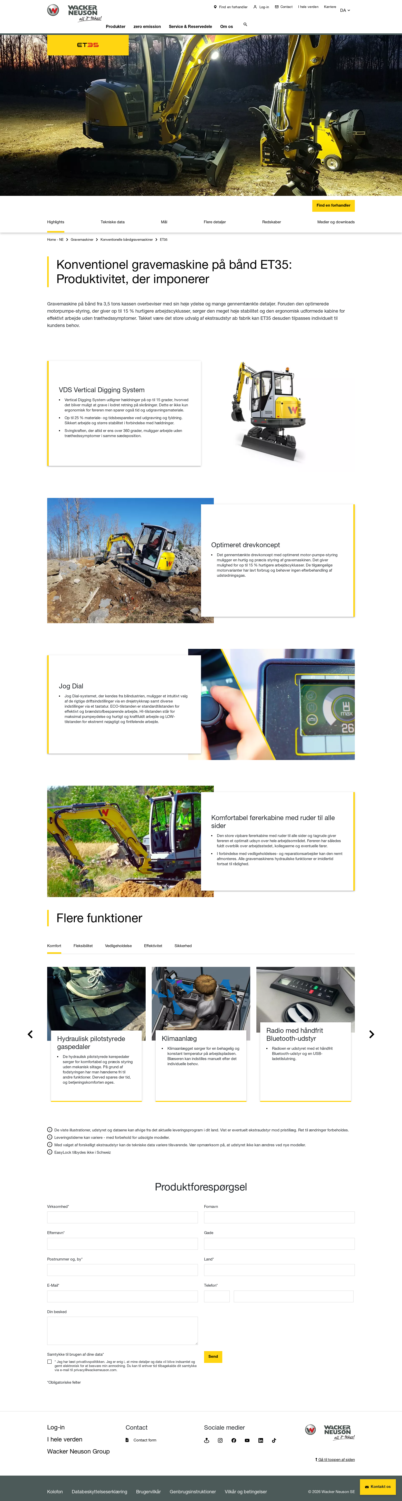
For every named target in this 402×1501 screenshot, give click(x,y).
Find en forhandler (236, 7)
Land (209, 1252)
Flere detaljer (215, 215)
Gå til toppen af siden (335, 1453)
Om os (244, 19)
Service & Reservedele (204, 19)
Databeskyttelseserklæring (99, 1485)
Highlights (55, 215)
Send (213, 1350)
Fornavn (211, 1200)
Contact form (145, 1433)
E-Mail (53, 1278)
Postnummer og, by (65, 1252)
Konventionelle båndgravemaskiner (126, 233)
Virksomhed (58, 1200)
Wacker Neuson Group (78, 1445)
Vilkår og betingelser (246, 1485)
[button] (350, 8)
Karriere (334, 7)
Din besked (57, 1305)
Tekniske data (113, 215)
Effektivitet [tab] (153, 939)
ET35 (163, 233)
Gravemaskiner (82, 233)
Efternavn (56, 1226)
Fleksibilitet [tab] (83, 939)
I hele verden (312, 7)
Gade (208, 1226)
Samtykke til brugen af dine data (75, 1347)
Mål (164, 215)
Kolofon (55, 1485)
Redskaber (271, 215)
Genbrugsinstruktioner (193, 1485)
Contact (289, 7)
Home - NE (55, 233)
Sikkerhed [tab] (183, 939)
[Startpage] (78, 13)
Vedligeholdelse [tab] (118, 939)
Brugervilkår (148, 1485)
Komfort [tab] (54, 939)
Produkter (125, 19)
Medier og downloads (336, 215)
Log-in (267, 7)
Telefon (211, 1279)
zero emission (159, 19)
